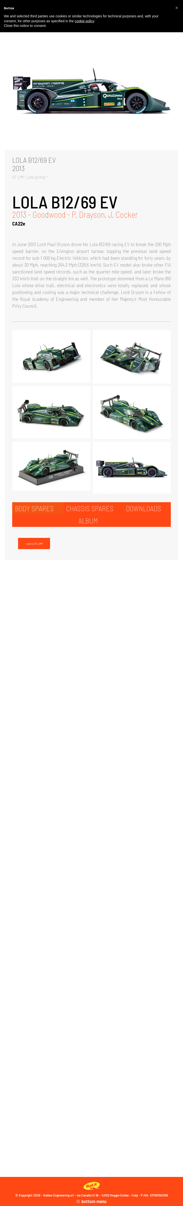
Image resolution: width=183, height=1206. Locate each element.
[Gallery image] (91, 92)
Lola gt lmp (36, 177)
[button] (177, 8)
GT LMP (18, 177)
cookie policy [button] (84, 21)
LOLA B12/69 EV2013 (34, 164)
